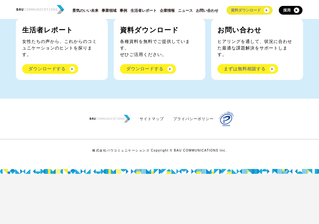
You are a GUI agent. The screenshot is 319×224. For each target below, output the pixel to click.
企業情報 (167, 10)
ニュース (185, 10)
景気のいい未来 (85, 10)
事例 (123, 10)
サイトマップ (152, 119)
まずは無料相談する (245, 68)
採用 (287, 10)
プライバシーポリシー (193, 119)
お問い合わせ (207, 10)
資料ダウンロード (246, 10)
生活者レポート (144, 10)
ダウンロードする (47, 68)
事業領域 (109, 10)
